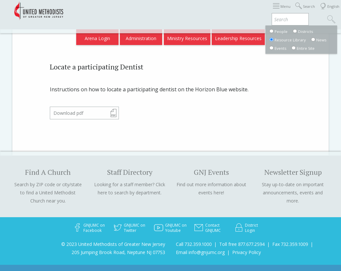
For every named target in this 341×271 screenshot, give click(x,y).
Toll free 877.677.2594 (242, 244)
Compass (285, 36)
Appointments (163, 11)
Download (68, 113)
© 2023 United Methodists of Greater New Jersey (113, 244)
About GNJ (195, 11)
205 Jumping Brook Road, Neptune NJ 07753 (118, 252)
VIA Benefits (282, 11)
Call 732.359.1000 (194, 244)
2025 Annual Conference (117, 11)
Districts (221, 11)
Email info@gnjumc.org (200, 252)
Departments (249, 11)
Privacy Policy (246, 252)
